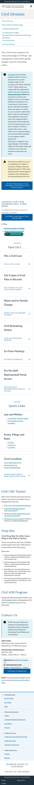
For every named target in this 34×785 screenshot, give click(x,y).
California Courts (10, 741)
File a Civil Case (7, 21)
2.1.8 (24, 162)
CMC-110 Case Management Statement (17, 505)
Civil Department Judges (10, 33)
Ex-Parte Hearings (8, 44)
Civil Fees (11, 442)
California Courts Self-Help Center (15, 737)
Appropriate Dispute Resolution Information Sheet (14, 510)
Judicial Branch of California (17, 1)
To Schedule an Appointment (17, 671)
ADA (6, 706)
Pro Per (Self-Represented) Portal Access (14, 389)
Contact (7, 754)
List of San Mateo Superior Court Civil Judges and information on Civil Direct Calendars (17, 185)
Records (7, 728)
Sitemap (7, 758)
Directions (22, 646)
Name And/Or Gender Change (12, 25)
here (13, 141)
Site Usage (7, 702)
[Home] (12, 7)
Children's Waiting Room (12, 468)
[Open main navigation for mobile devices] (31, 6)
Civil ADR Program (13, 603)
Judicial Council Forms (11, 745)
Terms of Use (21, 780)
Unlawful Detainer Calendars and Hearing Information (16, 36)
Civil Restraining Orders (10, 29)
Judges (6, 716)
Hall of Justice (21, 547)
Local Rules (11, 447)
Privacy (3, 780)
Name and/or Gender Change (14, 314)
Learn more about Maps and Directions (15, 475)
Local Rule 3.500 (13, 75)
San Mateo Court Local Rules (13, 519)
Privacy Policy (9, 698)
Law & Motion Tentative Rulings (18, 418)
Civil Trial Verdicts (8, 40)
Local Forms (12, 445)
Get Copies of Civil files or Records (13, 289)
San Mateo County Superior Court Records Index (17, 217)
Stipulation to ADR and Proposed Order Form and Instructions (17, 515)
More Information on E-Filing (14, 228)
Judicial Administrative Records (14, 720)
